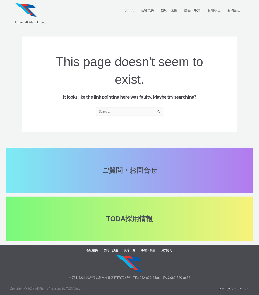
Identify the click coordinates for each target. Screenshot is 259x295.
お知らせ (214, 10)
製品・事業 (193, 10)
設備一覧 (129, 250)
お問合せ (234, 10)
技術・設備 (171, 10)
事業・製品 (148, 250)
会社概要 (149, 10)
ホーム (132, 10)
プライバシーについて (234, 289)
